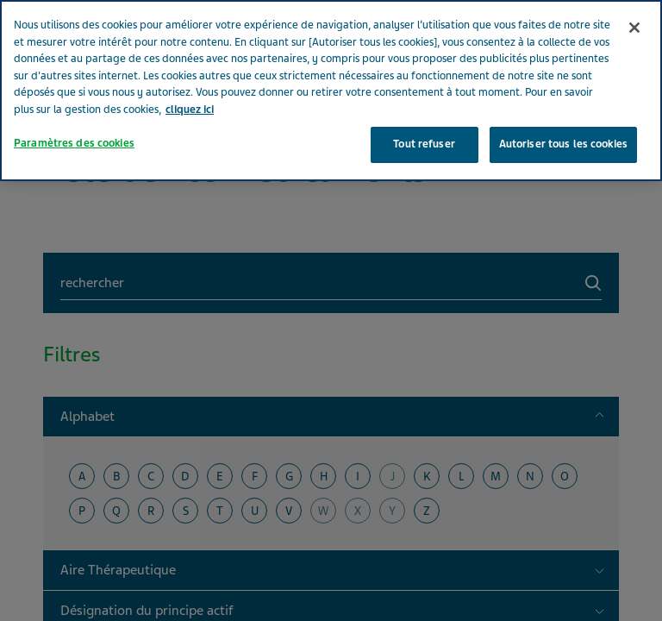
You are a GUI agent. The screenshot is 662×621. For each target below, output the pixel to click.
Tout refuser (424, 103)
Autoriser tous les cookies (563, 103)
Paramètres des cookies (74, 102)
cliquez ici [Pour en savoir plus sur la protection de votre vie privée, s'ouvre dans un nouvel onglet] (190, 67)
